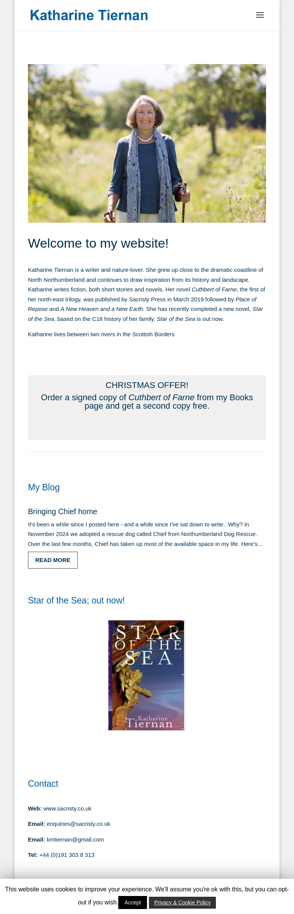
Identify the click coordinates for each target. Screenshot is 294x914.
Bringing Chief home (62, 511)
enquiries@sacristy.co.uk (78, 823)
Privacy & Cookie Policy (182, 902)
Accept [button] (132, 902)
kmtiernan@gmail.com (75, 839)
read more (52, 560)
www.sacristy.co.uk (68, 808)
